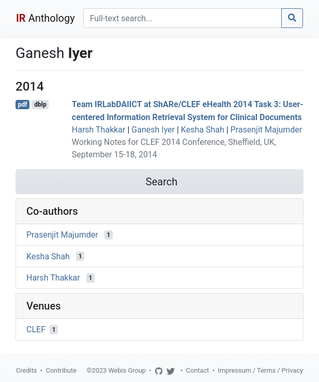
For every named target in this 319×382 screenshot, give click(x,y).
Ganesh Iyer (153, 130)
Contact (197, 370)
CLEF (35, 329)
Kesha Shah (202, 130)
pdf (22, 104)
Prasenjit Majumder (266, 130)
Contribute (61, 370)
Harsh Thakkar (99, 130)
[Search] (182, 18)
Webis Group (127, 370)
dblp (40, 104)
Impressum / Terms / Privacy (260, 370)
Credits (26, 370)
